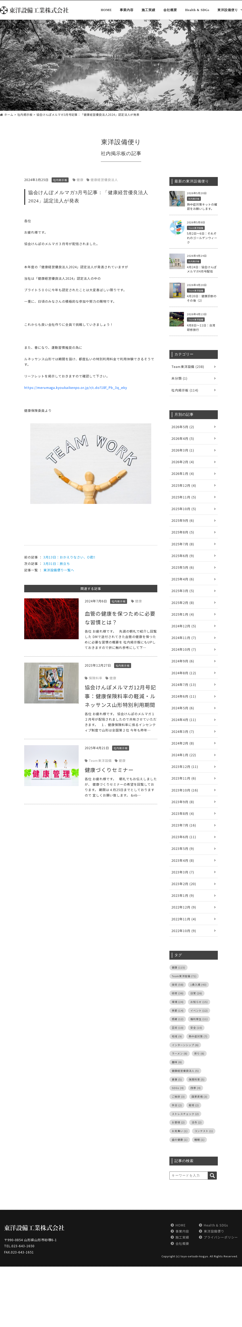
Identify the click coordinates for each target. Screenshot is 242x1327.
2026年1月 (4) (182, 473)
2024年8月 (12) (183, 672)
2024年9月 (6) (182, 661)
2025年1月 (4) (182, 614)
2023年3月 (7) (182, 872)
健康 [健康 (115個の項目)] (178, 967)
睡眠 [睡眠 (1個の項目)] (199, 1140)
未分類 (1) (179, 378)
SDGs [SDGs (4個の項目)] (178, 1088)
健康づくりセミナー (109, 769)
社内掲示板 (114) (184, 390)
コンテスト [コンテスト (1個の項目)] (203, 1131)
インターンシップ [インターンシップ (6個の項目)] (185, 1045)
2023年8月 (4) (182, 813)
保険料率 (95, 677)
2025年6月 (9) (182, 555)
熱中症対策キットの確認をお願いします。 (202, 206)
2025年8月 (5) (182, 532)
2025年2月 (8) (182, 602)
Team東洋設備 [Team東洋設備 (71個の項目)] (184, 976)
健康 (80, 179)
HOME (106, 10)
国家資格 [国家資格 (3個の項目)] (199, 1096)
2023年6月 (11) (183, 836)
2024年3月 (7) (182, 731)
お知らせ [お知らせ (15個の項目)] (199, 1002)
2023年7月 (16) (183, 825)
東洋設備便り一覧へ (58, 570)
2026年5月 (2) (182, 426)
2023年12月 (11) (184, 766)
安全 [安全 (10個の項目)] (196, 1028)
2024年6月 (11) (183, 696)
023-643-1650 (22, 1245)
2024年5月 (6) (182, 707)
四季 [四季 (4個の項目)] (196, 1088)
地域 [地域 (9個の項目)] (177, 1036)
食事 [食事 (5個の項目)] (177, 1079)
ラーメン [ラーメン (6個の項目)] (179, 1053)
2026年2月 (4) (182, 461)
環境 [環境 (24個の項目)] (178, 1002)
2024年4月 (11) (183, 719)
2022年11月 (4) (183, 919)
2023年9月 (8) (182, 801)
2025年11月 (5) (183, 497)
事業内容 (127, 10)
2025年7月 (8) (182, 544)
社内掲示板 (113, 153)
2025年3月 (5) (182, 590)
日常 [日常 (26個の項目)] (196, 993)
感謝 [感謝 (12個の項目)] (178, 1019)
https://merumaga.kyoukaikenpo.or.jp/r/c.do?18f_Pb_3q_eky (75, 387)
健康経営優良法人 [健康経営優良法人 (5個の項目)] (185, 1071)
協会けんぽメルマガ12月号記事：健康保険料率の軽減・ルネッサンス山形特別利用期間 (120, 695)
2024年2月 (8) (182, 743)
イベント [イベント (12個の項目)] (199, 1010)
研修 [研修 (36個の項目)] (178, 993)
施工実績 (148, 10)
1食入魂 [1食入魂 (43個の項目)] (198, 984)
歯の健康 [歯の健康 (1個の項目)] (180, 1140)
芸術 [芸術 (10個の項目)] (178, 1028)
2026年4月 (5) (182, 438)
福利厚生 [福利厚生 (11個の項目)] (199, 1019)
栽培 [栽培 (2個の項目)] (194, 1105)
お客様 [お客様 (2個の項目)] (178, 1122)
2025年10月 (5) (183, 508)
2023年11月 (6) (183, 778)
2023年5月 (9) (182, 848)
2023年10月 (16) (184, 790)
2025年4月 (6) (182, 579)
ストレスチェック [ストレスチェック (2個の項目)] (185, 1114)
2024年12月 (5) (183, 626)
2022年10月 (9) (183, 930)
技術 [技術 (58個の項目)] (178, 984)
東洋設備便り (227, 10)
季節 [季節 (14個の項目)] (178, 1010)
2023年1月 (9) (182, 895)
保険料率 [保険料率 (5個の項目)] (196, 1079)
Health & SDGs (197, 10)
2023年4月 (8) (182, 860)
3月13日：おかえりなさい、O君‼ (69, 557)
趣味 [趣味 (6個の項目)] (177, 1062)
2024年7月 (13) (183, 684)
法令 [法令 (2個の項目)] (197, 1122)
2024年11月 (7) (183, 637)
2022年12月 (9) (183, 907)
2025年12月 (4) (183, 485)
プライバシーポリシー (221, 1237)
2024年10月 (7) (183, 649)
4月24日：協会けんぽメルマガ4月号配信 (202, 269)
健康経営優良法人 (104, 179)
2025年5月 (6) (182, 567)
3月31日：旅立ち (56, 563)
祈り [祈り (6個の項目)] (199, 1053)
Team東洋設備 (100, 760)
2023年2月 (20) (183, 883)
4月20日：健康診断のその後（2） (202, 298)
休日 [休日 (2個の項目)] (177, 1105)
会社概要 (170, 10)
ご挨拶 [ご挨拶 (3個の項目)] (178, 1096)
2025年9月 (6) (182, 520)
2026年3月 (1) (182, 450)
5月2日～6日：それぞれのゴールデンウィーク (202, 237)
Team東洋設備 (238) (187, 366)
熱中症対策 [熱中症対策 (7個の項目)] (198, 1036)
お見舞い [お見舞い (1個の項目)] (180, 1131)
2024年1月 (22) (183, 754)
